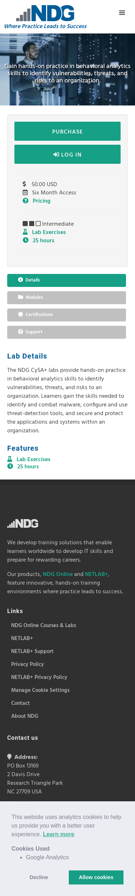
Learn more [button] (58, 834)
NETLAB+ (96, 574)
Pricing (36, 201)
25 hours (38, 241)
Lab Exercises (44, 232)
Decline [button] (39, 877)
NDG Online (58, 574)
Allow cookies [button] (96, 877)
